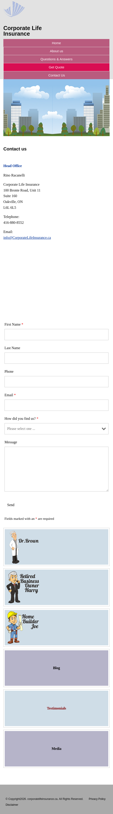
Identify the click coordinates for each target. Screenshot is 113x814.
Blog (56, 668)
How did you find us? (21, 418)
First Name (13, 324)
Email (10, 395)
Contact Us (56, 75)
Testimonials (56, 708)
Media (57, 749)
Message (10, 442)
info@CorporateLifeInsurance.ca (27, 237)
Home (56, 43)
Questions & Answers (56, 59)
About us (56, 51)
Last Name (12, 348)
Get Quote (56, 67)
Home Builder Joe (56, 627)
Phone (8, 371)
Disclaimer (12, 804)
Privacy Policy (97, 799)
